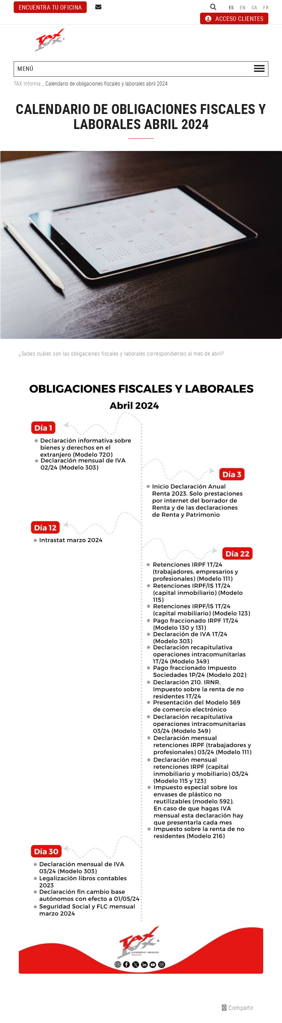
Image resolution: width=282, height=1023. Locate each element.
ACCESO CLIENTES (234, 18)
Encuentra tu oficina (50, 7)
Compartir (238, 1007)
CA (254, 7)
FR (265, 7)
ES (231, 7)
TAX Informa (27, 83)
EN (242, 7)
